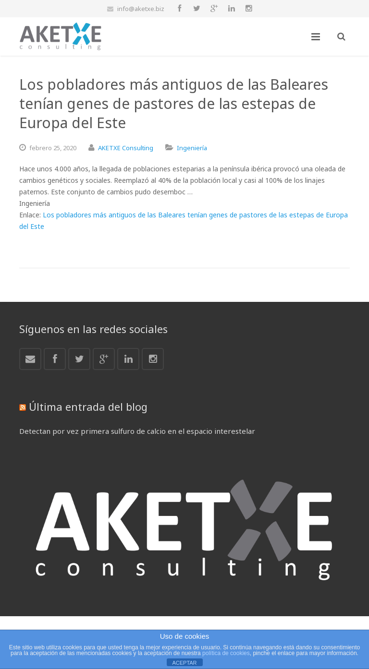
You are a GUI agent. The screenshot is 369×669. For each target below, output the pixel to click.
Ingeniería (192, 147)
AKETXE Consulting (125, 147)
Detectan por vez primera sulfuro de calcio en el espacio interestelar (137, 431)
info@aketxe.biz (140, 8)
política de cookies (226, 653)
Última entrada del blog (88, 406)
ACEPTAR (184, 663)
